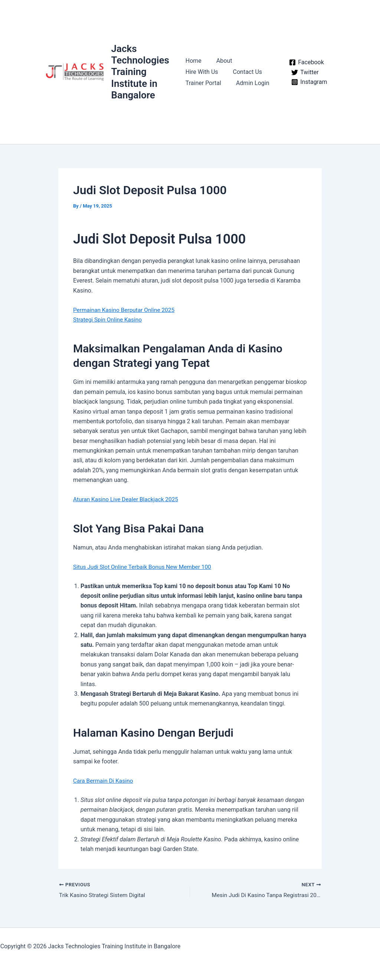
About (221, 60)
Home (194, 60)
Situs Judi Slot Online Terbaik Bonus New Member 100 (144, 566)
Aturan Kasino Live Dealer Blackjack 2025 (127, 499)
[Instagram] (307, 82)
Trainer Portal (203, 83)
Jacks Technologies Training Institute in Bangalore (141, 72)
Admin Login (249, 83)
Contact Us (244, 71)
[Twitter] (303, 72)
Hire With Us (202, 71)
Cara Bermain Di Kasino (104, 780)
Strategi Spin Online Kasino (108, 319)
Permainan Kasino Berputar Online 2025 (125, 309)
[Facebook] (304, 62)
